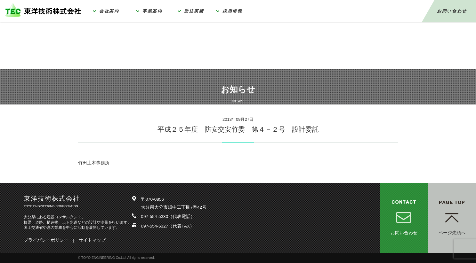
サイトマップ (92, 240)
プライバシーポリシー (46, 240)
